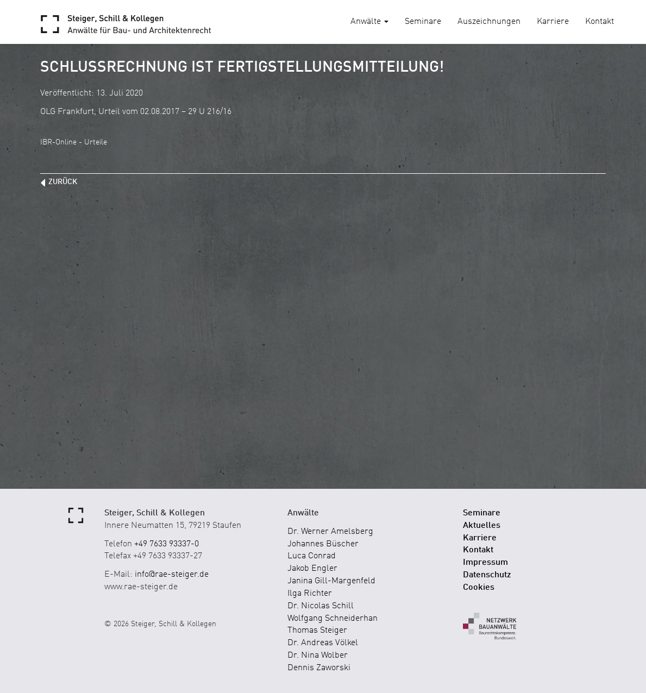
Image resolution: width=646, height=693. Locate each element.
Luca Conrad (311, 556)
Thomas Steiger (317, 630)
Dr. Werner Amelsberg (330, 531)
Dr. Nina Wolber (317, 655)
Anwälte (369, 21)
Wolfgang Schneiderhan (332, 618)
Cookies (478, 587)
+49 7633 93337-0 (166, 544)
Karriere (553, 21)
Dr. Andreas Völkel (322, 643)
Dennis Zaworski (318, 668)
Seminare (423, 21)
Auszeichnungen (488, 21)
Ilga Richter (309, 593)
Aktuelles (481, 525)
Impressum (485, 562)
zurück (62, 182)
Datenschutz (487, 575)
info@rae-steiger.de (172, 574)
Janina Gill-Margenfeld (331, 581)
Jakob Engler (312, 568)
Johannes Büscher (323, 544)
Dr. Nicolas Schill (320, 606)
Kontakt (599, 21)
